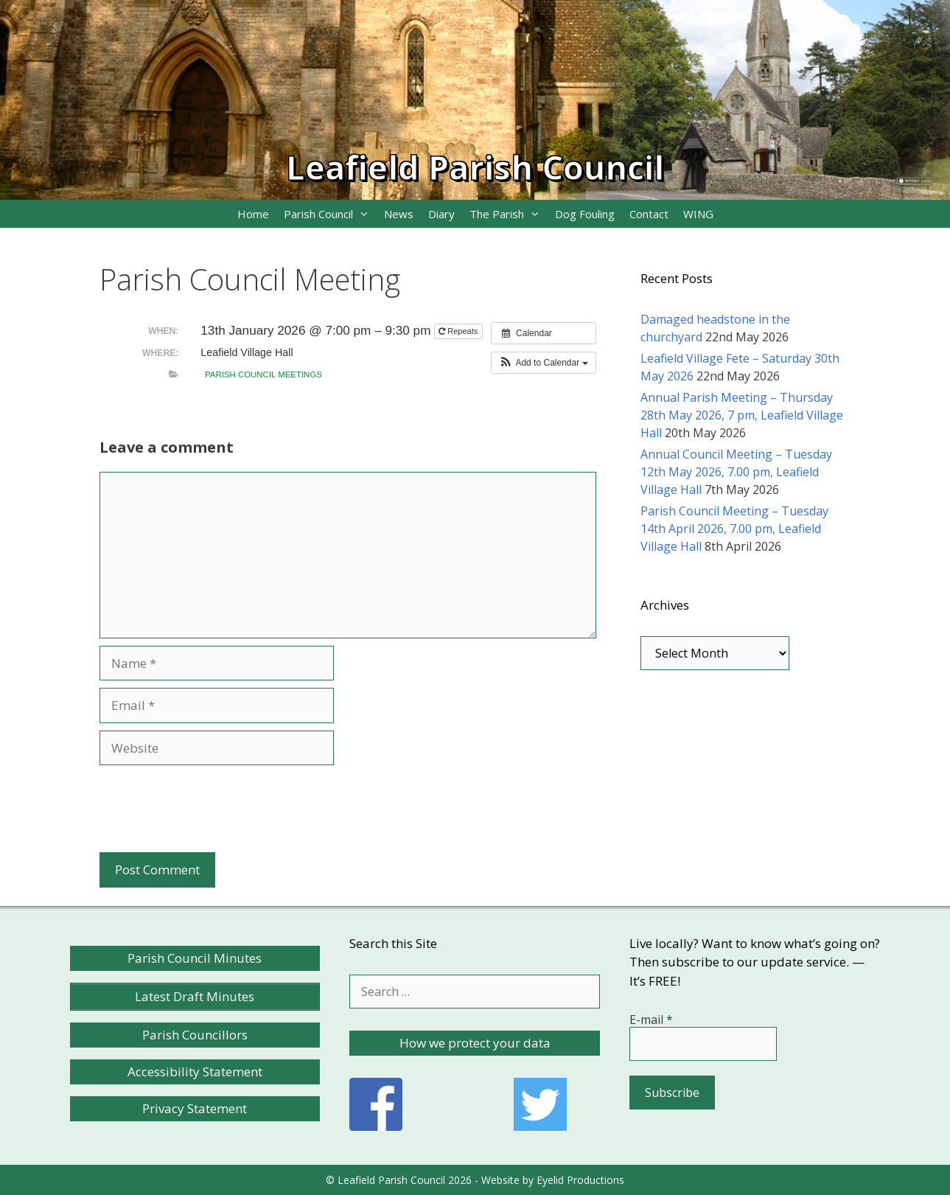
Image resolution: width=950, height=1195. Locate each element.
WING (698, 213)
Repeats (459, 331)
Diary (441, 213)
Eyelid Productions (580, 1180)
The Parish (508, 214)
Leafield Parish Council (475, 166)
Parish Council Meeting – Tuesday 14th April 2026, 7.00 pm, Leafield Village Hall (734, 528)
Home (253, 213)
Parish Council (330, 214)
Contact (648, 213)
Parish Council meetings (263, 374)
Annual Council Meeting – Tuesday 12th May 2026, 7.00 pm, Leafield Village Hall (736, 472)
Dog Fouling (585, 213)
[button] (544, 362)
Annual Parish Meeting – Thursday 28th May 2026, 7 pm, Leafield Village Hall (741, 415)
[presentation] (211, 808)
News (398, 213)
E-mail (651, 1019)
